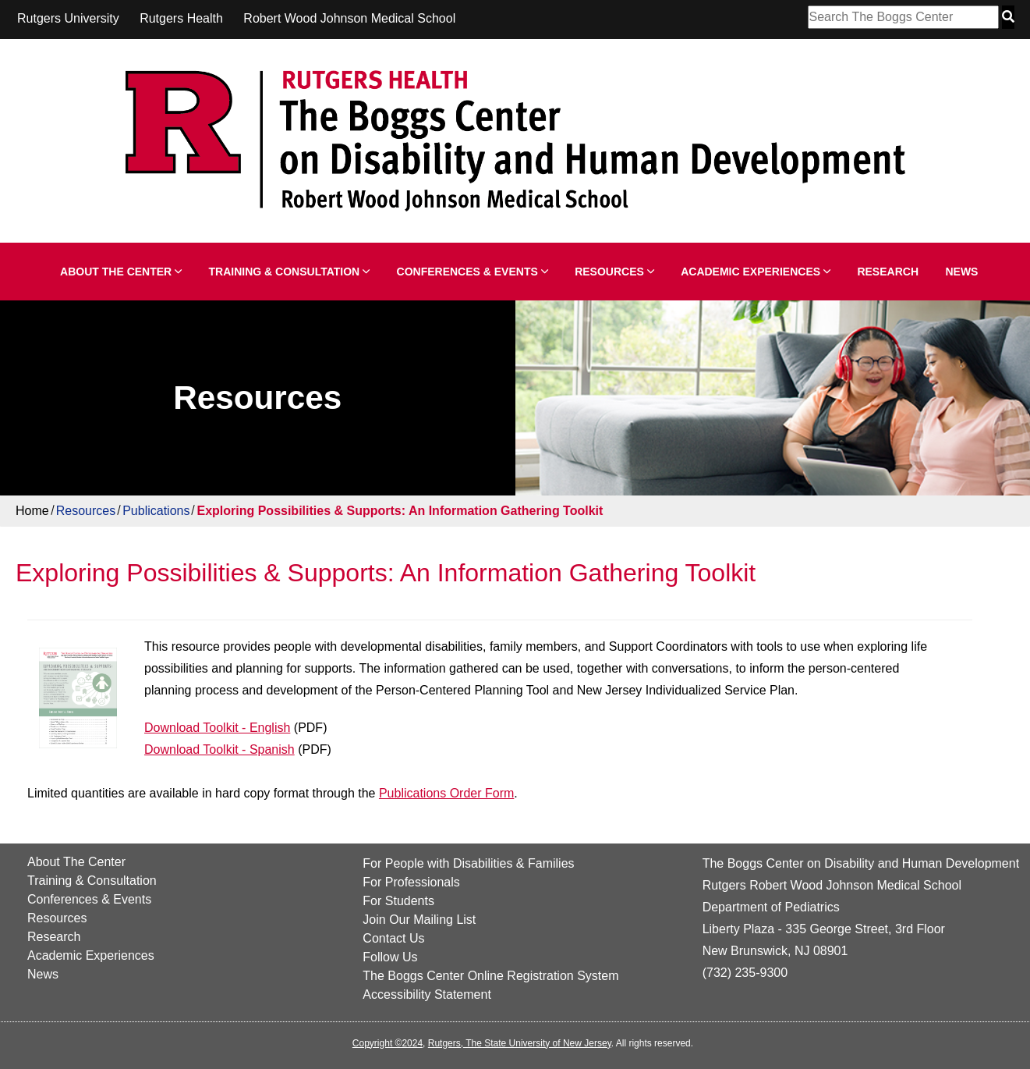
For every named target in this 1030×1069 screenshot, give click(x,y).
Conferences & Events (472, 271)
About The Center (121, 271)
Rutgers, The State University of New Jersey (519, 1043)
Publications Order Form (446, 793)
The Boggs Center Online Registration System (490, 975)
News (961, 271)
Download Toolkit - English (217, 727)
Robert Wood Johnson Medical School (349, 18)
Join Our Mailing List (419, 919)
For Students (398, 900)
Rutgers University (68, 18)
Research (888, 271)
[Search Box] (903, 17)
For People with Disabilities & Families (468, 863)
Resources (614, 271)
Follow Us (390, 957)
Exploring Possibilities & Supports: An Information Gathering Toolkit (399, 510)
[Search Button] (1008, 17)
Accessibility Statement (427, 994)
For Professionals (411, 882)
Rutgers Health (181, 18)
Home (32, 510)
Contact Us (393, 938)
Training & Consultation (289, 271)
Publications (155, 510)
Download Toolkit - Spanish (219, 749)
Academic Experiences (755, 271)
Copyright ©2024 (387, 1043)
